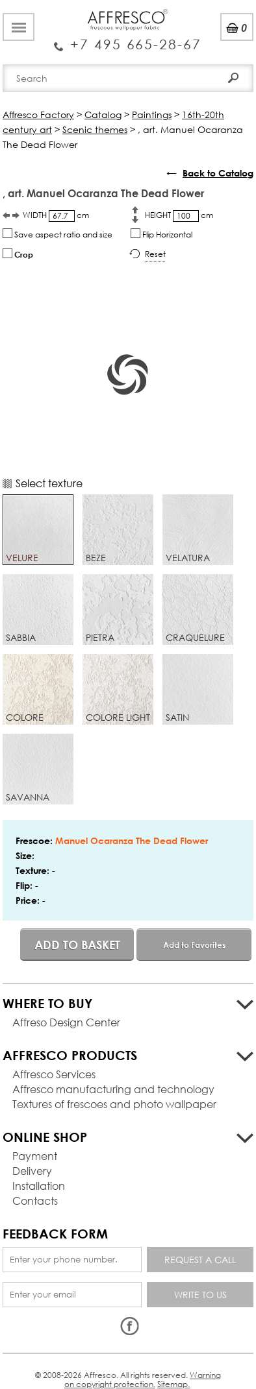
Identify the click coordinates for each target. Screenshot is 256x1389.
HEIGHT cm (179, 216)
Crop (18, 254)
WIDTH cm (56, 216)
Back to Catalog (218, 172)
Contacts (35, 1200)
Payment (34, 1156)
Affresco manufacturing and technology (113, 1089)
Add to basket (77, 944)
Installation (38, 1185)
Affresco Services (54, 1074)
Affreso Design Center (66, 1022)
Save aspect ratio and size (57, 234)
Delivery (32, 1171)
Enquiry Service (128, 39)
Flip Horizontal (161, 234)
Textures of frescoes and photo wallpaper (114, 1104)
